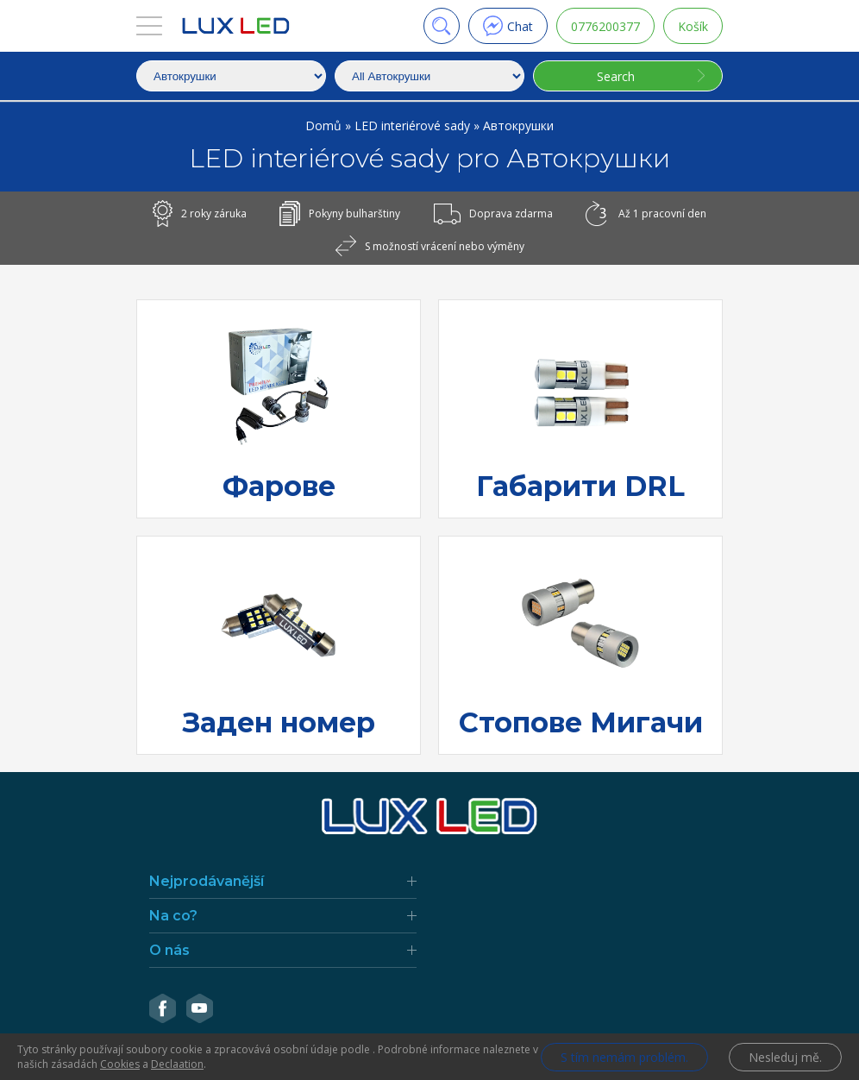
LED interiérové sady (413, 125)
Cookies (120, 1064)
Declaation (177, 1064)
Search (616, 76)
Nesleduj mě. (785, 1057)
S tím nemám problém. (624, 1057)
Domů (325, 125)
